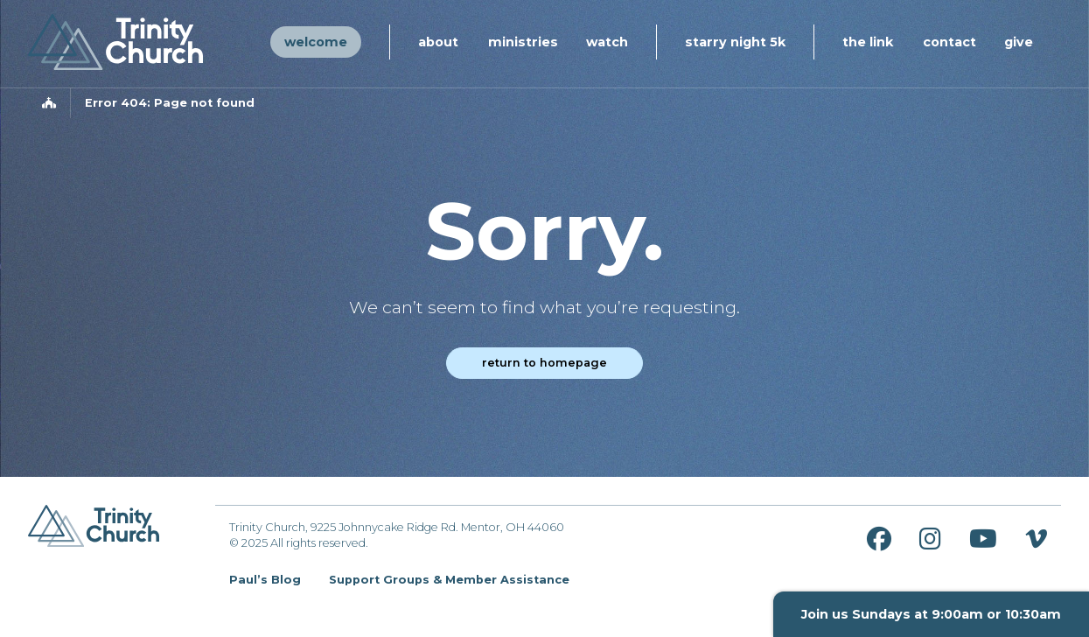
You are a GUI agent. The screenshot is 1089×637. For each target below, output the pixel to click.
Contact (949, 42)
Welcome (315, 42)
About (438, 42)
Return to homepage (544, 362)
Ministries (523, 42)
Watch (607, 42)
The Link (867, 42)
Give (1018, 42)
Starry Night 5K (735, 42)
